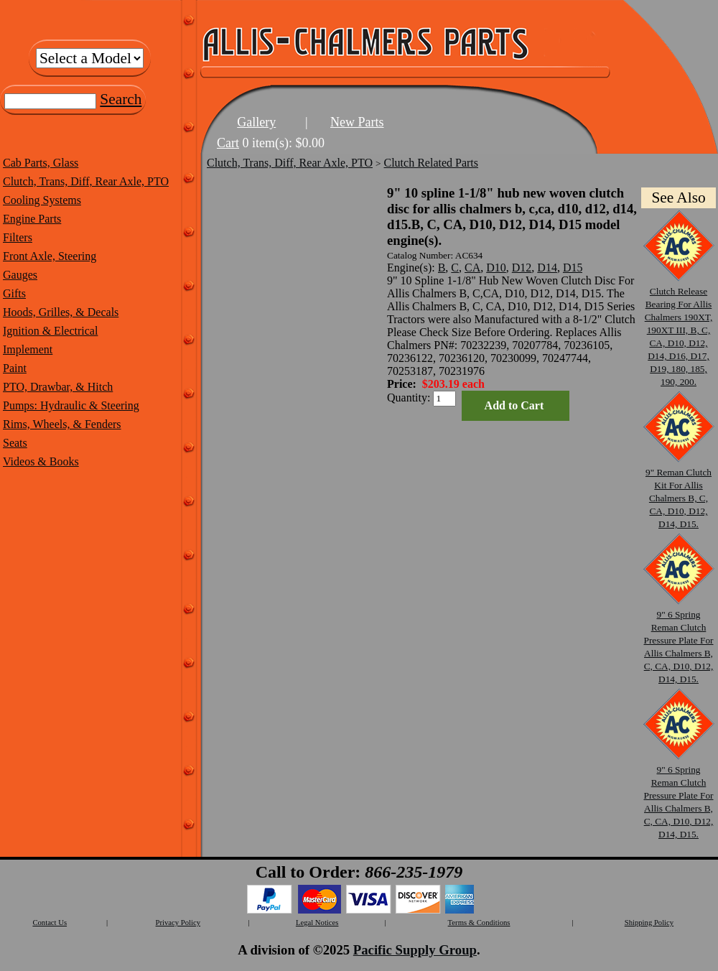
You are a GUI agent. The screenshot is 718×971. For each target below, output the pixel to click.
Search (120, 99)
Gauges (20, 275)
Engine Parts (32, 219)
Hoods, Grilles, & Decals (60, 312)
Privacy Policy (178, 922)
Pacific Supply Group (415, 949)
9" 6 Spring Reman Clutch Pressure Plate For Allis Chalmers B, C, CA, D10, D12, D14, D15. (678, 640)
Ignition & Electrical (50, 331)
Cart (228, 143)
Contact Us (49, 922)
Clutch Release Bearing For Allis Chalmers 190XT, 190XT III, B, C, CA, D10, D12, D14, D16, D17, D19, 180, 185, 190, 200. (678, 330)
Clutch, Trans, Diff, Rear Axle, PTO (86, 181)
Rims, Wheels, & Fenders (62, 424)
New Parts (357, 122)
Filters (17, 237)
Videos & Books (41, 461)
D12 (522, 267)
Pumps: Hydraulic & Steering (71, 405)
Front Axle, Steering (49, 256)
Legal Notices (317, 922)
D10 (496, 267)
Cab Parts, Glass (40, 163)
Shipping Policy (649, 922)
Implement (27, 349)
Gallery (256, 122)
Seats (15, 443)
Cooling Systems (42, 200)
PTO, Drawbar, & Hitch (58, 387)
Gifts (14, 293)
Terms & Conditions (479, 922)
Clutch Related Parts (431, 163)
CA (472, 267)
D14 (547, 267)
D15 (573, 267)
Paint (15, 368)
